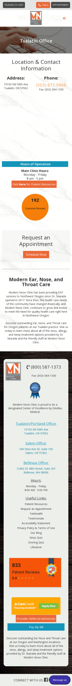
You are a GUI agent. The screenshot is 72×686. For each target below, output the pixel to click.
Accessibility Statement (36, 523)
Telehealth (36, 513)
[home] (36, 18)
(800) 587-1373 (43, 367)
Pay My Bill (36, 627)
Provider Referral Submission (36, 618)
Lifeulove (36, 547)
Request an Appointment (36, 509)
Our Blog (36, 533)
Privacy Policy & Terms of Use (36, 528)
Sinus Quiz (36, 537)
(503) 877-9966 (51, 85)
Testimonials (36, 518)
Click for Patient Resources (34, 184)
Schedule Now (36, 254)
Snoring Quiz (36, 542)
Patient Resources (36, 504)
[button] (64, 18)
